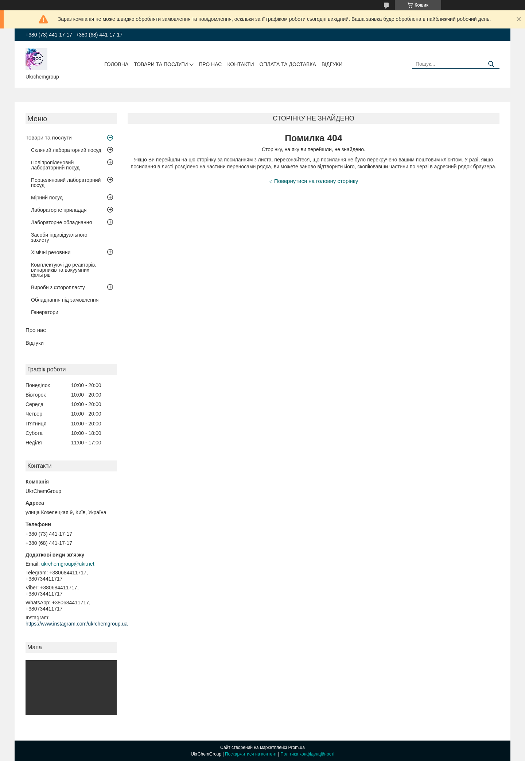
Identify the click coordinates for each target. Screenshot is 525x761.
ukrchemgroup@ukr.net (67, 564)
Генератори (44, 312)
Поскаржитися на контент (251, 754)
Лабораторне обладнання (61, 222)
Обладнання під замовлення (64, 300)
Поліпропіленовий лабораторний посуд (55, 165)
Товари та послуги (161, 64)
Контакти (240, 64)
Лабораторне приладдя (58, 210)
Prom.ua (296, 747)
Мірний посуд (47, 197)
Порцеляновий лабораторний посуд (66, 182)
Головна (116, 64)
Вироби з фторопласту (58, 287)
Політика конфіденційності (307, 754)
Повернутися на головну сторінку (316, 181)
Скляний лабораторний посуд (66, 150)
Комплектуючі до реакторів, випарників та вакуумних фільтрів (63, 270)
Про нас (210, 64)
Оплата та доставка (288, 64)
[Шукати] (491, 64)
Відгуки (332, 64)
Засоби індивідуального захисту (59, 237)
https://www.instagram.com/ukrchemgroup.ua (77, 624)
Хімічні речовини (50, 252)
